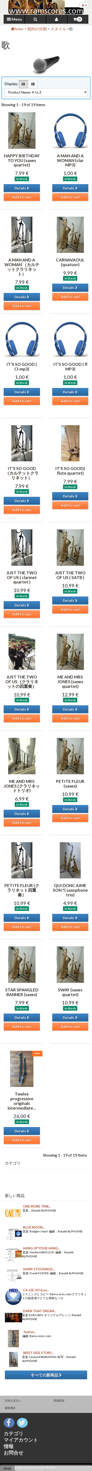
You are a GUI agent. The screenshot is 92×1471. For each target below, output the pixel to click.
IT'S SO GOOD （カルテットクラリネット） (22, 473)
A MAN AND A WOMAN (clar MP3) (70, 160)
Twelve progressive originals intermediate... (22, 1100)
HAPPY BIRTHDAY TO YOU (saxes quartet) (22, 160)
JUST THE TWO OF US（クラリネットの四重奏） (21, 681)
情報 (8, 1446)
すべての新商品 (46, 1375)
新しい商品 (15, 1195)
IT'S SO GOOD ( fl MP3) (70, 367)
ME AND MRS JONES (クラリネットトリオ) (22, 786)
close (7, 1468)
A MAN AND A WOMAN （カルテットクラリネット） (21, 266)
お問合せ (13, 1452)
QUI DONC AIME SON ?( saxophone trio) (70, 890)
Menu (14, 19)
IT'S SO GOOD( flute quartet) (70, 471)
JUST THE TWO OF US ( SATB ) (70, 575)
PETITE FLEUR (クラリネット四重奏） (21, 890)
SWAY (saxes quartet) (70, 992)
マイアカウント (21, 1440)
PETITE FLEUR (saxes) (70, 784)
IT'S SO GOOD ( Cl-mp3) (21, 367)
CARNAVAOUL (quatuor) (70, 262)
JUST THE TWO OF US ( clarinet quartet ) (21, 577)
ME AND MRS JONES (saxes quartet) (70, 681)
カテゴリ (13, 1433)
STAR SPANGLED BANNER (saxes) (22, 992)
